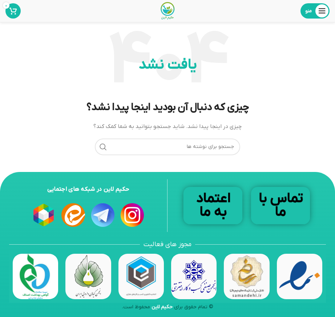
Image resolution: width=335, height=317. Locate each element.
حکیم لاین (162, 313)
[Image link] (299, 282)
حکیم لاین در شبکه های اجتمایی (88, 192)
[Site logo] (167, 10)
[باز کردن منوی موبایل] (315, 11)
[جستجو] (167, 147)
